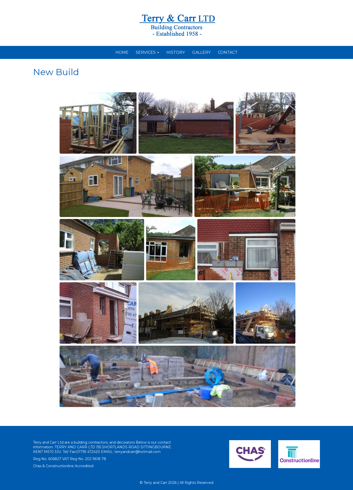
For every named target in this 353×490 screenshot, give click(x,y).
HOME (121, 52)
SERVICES (147, 52)
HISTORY (175, 52)
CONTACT (228, 52)
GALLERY (201, 52)
